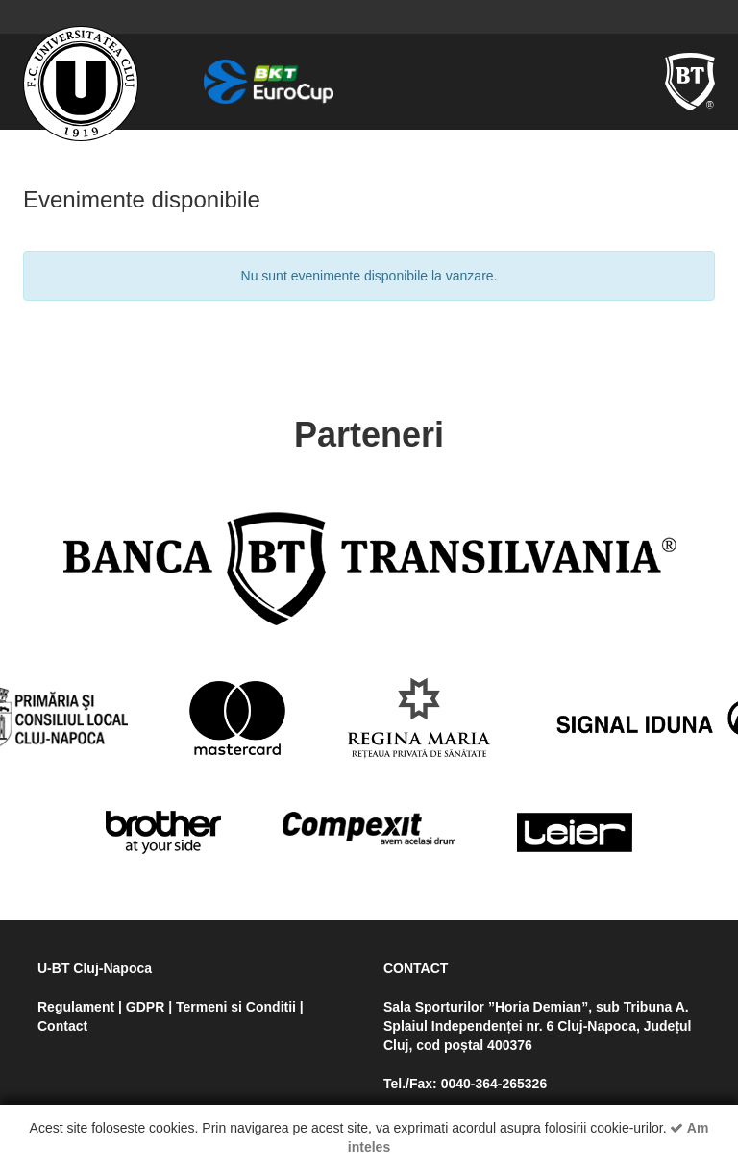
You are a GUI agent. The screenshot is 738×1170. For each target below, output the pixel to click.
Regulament (75, 1006)
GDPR (145, 1006)
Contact (62, 1026)
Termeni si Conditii (236, 1006)
